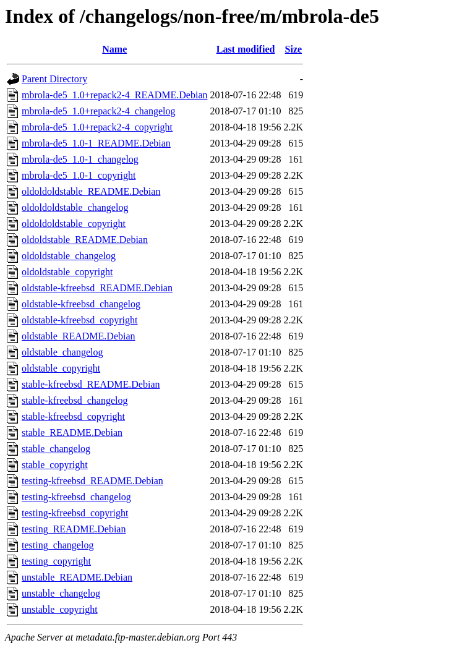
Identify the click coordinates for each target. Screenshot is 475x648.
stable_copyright (55, 464)
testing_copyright (56, 561)
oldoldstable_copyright (67, 271)
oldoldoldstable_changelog (75, 207)
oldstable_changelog (62, 352)
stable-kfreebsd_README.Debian (91, 384)
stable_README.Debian (72, 432)
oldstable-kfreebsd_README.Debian (97, 288)
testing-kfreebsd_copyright (75, 513)
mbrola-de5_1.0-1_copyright (78, 175)
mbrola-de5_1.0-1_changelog (80, 159)
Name (114, 49)
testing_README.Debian (74, 529)
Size (293, 49)
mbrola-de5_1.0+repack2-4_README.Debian (115, 95)
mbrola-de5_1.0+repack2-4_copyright (97, 127)
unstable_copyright (60, 609)
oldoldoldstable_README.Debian (91, 191)
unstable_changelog (61, 593)
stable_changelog (56, 448)
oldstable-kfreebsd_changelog (81, 304)
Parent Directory (54, 79)
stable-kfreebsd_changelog (74, 400)
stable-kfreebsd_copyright (73, 416)
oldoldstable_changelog (69, 255)
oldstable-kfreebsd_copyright (80, 320)
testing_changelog (57, 545)
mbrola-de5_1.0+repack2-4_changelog (98, 111)
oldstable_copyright (61, 368)
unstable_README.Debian (77, 577)
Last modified (245, 49)
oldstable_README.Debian (78, 336)
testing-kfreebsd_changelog (76, 497)
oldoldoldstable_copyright (74, 223)
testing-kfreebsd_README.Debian (92, 480)
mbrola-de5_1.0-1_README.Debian (96, 143)
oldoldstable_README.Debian (85, 239)
